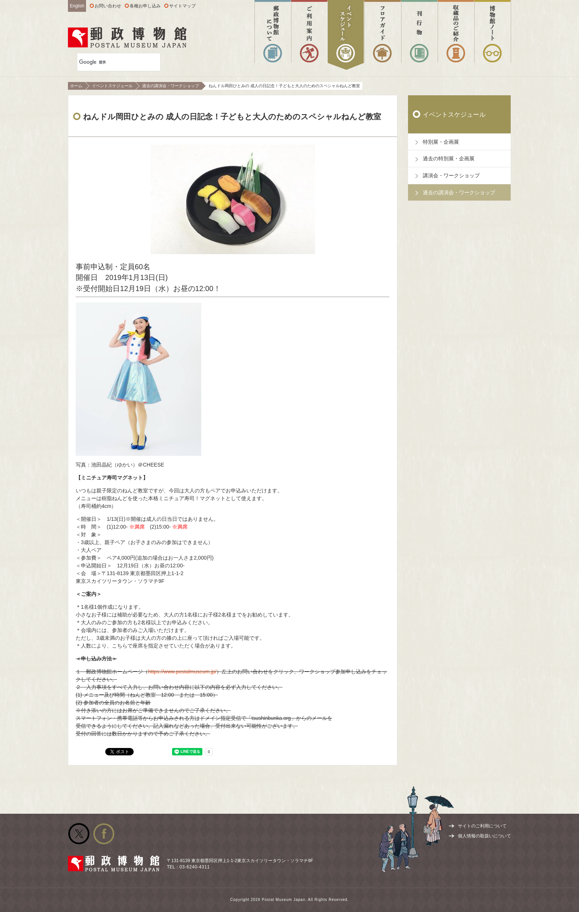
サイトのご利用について (482, 826)
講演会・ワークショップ (451, 175)
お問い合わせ (108, 5)
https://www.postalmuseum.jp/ (182, 671)
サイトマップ (182, 5)
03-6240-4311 (194, 867)
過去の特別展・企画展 (448, 158)
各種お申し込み (145, 5)
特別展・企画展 (441, 142)
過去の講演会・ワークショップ (170, 85)
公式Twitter (78, 833)
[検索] (109, 62)
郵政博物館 (127, 37)
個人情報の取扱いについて (484, 835)
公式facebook (103, 833)
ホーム (76, 85)
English (77, 5)
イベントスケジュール (112, 85)
